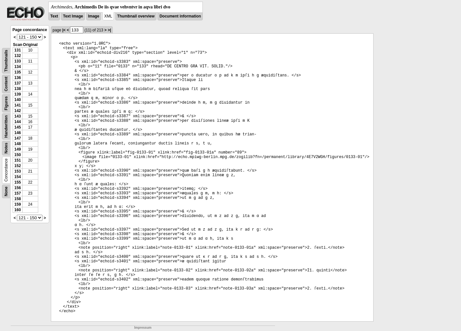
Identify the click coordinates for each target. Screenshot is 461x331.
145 (17, 127)
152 (17, 166)
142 (17, 110)
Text (54, 16)
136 (17, 77)
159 (17, 204)
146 (17, 133)
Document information (180, 16)
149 (17, 149)
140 (17, 99)
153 (17, 171)
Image (93, 16)
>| (109, 30)
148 (17, 144)
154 (17, 177)
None (6, 191)
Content (6, 84)
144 (17, 122)
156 (17, 188)
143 (17, 116)
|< (63, 30)
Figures (6, 103)
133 (17, 61)
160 (17, 210)
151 (17, 160)
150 (17, 155)
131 (17, 50)
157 (17, 193)
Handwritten (6, 126)
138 (17, 88)
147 (17, 138)
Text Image (73, 16)
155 (17, 182)
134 (17, 66)
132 (17, 55)
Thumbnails (6, 61)
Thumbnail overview (136, 16)
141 (17, 105)
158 (17, 199)
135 (17, 72)
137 (17, 83)
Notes (6, 148)
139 (17, 94)
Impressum (142, 327)
